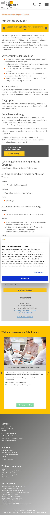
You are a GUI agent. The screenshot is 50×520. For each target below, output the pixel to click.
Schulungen (16, 15)
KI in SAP (4, 469)
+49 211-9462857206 (25, 313)
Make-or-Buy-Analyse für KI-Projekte (12, 471)
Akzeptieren (25, 278)
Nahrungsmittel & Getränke (9, 454)
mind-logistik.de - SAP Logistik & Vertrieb (13, 486)
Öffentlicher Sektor (7, 450)
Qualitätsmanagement (28, 512)
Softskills (26, 15)
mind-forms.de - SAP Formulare (10, 496)
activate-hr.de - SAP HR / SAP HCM (11, 498)
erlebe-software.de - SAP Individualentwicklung (15, 492)
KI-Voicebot (4, 477)
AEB (18, 512)
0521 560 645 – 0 (11, 434)
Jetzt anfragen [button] (14, 154)
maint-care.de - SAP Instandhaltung (11, 500)
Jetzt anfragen (25, 290)
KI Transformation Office (8, 473)
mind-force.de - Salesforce (9, 502)
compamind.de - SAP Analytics (10, 494)
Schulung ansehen (25, 405)
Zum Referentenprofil (25, 317)
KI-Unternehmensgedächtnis (9, 475)
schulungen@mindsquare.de (25, 310)
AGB (14, 512)
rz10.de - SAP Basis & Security (10, 488)
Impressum (8, 512)
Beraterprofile (41, 512)
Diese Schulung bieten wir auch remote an (25, 28)
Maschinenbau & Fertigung (9, 452)
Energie (3, 456)
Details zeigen (39, 272)
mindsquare (6, 15)
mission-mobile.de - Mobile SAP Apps (12, 490)
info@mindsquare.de (12, 436)
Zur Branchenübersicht (8, 459)
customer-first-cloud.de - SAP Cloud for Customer (16, 504)
